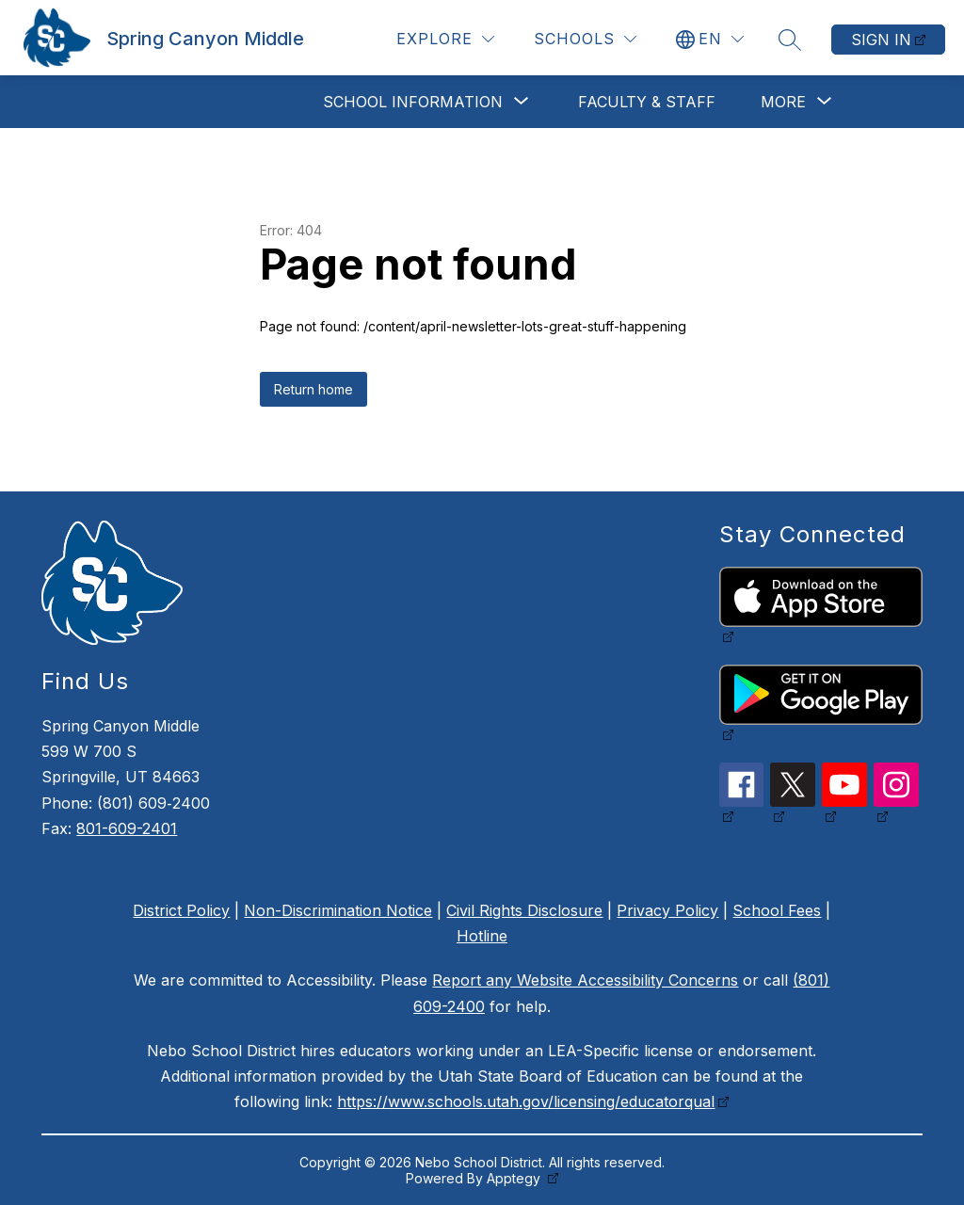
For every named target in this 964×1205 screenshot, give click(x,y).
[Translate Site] (709, 39)
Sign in (881, 39)
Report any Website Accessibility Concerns (585, 980)
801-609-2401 (126, 828)
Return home (313, 389)
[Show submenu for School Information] (413, 101)
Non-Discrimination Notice (338, 910)
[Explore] (445, 39)
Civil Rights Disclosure (524, 910)
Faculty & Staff (646, 101)
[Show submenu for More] (783, 101)
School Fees (776, 910)
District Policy (181, 910)
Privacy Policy (667, 910)
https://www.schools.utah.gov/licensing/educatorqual (526, 1101)
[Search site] (790, 39)
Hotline (482, 935)
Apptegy (515, 1178)
